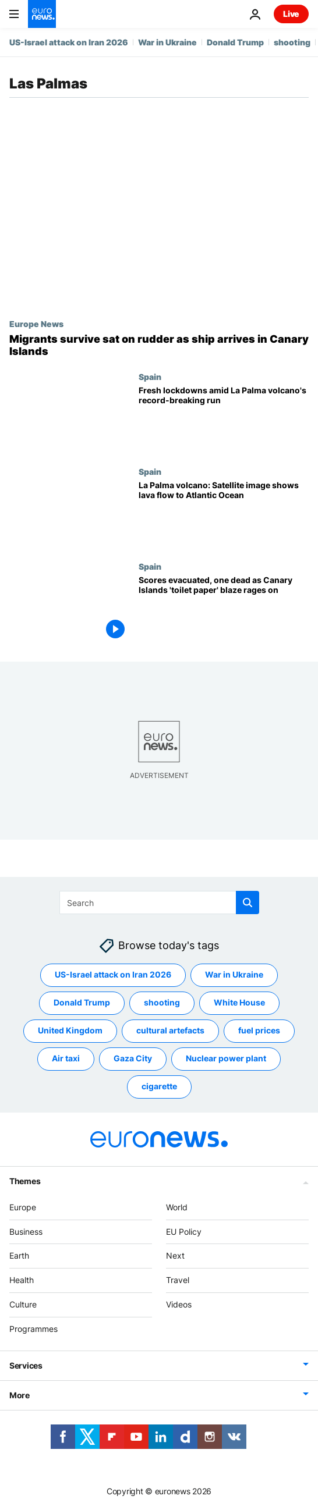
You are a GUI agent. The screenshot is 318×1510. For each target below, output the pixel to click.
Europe (22, 1206)
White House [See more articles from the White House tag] (239, 1002)
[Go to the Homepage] (42, 14)
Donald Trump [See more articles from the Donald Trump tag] (82, 1002)
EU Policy (184, 1231)
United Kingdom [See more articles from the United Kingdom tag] (70, 1030)
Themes (24, 1180)
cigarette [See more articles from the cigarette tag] (159, 1086)
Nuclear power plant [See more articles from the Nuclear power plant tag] (226, 1058)
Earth (19, 1255)
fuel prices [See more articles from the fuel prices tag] (259, 1030)
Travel (177, 1280)
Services (26, 1365)
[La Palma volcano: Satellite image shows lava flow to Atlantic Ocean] (224, 514)
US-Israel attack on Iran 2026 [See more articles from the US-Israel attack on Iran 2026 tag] (113, 974)
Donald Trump (235, 42)
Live (291, 14)
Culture (23, 1304)
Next (175, 1255)
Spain (150, 376)
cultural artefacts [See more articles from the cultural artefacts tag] (170, 1030)
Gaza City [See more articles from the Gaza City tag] (133, 1058)
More (19, 1394)
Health (21, 1280)
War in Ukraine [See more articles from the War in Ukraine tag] (234, 974)
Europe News (36, 323)
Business (26, 1231)
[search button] (247, 902)
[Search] (159, 902)
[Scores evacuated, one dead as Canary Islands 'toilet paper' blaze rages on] (224, 608)
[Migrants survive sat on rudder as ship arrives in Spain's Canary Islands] (159, 345)
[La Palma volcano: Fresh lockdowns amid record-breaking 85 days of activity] (224, 419)
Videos (179, 1304)
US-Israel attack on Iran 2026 (68, 42)
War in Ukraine (167, 42)
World (177, 1206)
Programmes (33, 1328)
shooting (292, 42)
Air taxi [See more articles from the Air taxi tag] (66, 1058)
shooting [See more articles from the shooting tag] (162, 1002)
